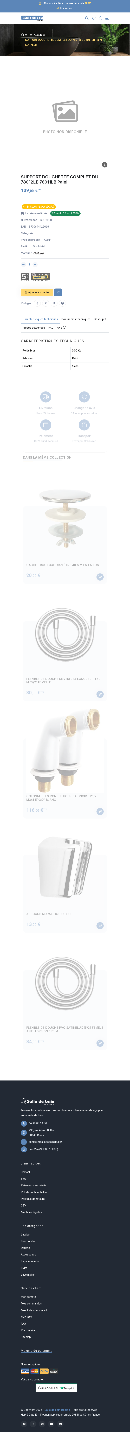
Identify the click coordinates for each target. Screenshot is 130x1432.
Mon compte (28, 1296)
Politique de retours (33, 1199)
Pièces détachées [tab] (34, 327)
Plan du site (28, 1330)
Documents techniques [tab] (75, 319)
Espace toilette (30, 1261)
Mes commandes (31, 1303)
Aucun (38, 35)
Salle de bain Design (57, 1410)
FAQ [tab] (50, 327)
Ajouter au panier (37, 292)
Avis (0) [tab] (61, 327)
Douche (25, 1248)
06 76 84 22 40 (38, 1123)
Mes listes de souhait (34, 1310)
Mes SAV (26, 1317)
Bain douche (28, 1241)
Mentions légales (31, 1212)
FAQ (23, 1323)
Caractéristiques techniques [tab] (40, 319)
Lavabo (25, 1234)
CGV (23, 1205)
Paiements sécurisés (34, 1185)
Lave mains (28, 1274)
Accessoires (28, 1254)
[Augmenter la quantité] (35, 264)
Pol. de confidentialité (34, 1192)
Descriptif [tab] (100, 319)
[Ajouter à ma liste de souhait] (58, 293)
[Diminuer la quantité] (23, 264)
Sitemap (26, 1337)
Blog (23, 1178)
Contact (25, 1172)
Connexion (64, 8)
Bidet (24, 1268)
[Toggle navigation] (107, 18)
